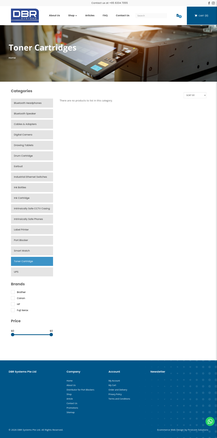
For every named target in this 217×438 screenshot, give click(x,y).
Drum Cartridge (23, 156)
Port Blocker (21, 240)
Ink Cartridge (22, 198)
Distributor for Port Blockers (80, 389)
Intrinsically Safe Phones (28, 219)
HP (15, 304)
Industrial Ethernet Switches (30, 177)
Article (70, 398)
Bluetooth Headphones (28, 103)
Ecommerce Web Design (170, 429)
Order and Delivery (117, 389)
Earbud (18, 166)
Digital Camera (23, 134)
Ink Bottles (20, 187)
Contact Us (72, 403)
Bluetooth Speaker (25, 113)
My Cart (112, 385)
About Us (71, 385)
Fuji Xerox (19, 310)
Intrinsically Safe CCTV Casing (32, 208)
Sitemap (71, 412)
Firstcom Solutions (198, 429)
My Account (114, 380)
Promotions (72, 407)
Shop (69, 394)
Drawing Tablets (23, 145)
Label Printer (21, 229)
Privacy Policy (115, 394)
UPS (16, 272)
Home (12, 57)
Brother (18, 292)
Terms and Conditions (119, 398)
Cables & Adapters (25, 124)
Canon (18, 298)
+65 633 (114, 3)
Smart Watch (22, 250)
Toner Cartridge (23, 261)
